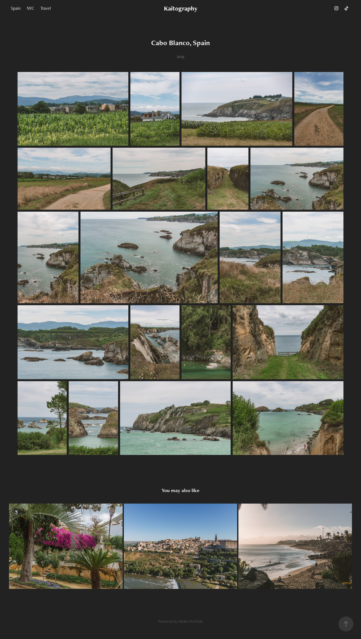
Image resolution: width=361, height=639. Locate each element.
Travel (45, 8)
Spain (16, 8)
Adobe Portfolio (190, 621)
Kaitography (180, 8)
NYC (30, 8)
